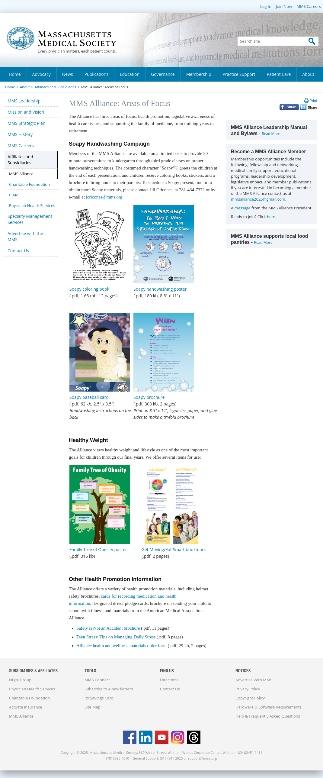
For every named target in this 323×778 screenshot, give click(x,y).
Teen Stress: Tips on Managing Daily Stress (115, 636)
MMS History (20, 134)
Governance (163, 74)
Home (15, 74)
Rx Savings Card (99, 698)
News (67, 74)
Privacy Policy (247, 689)
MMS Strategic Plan (26, 123)
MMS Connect (97, 680)
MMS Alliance (21, 173)
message (243, 208)
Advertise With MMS (253, 680)
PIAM (13, 195)
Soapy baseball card (89, 397)
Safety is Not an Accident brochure (108, 628)
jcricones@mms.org (104, 197)
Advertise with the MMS (25, 236)
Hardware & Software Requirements (268, 707)
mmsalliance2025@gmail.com (258, 199)
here (271, 216)
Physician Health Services (32, 205)
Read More (271, 133)
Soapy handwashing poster (160, 289)
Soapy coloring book (89, 289)
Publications (96, 74)
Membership (198, 74)
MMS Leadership (24, 101)
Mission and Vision (26, 112)
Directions (169, 680)
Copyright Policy (250, 698)
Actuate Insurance (25, 707)
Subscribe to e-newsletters (109, 689)
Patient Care (279, 74)
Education (129, 74)
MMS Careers (308, 6)
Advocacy (41, 74)
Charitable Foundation (29, 184)
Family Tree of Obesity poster (98, 549)
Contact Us (18, 250)
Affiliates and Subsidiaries (55, 87)
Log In (265, 6)
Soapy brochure (149, 397)
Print (313, 101)
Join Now (284, 6)
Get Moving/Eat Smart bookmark (174, 549)
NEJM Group (20, 680)
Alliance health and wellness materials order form (122, 645)
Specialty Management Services (30, 219)
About (308, 74)
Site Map (93, 707)
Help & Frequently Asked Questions (267, 716)
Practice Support (239, 74)
